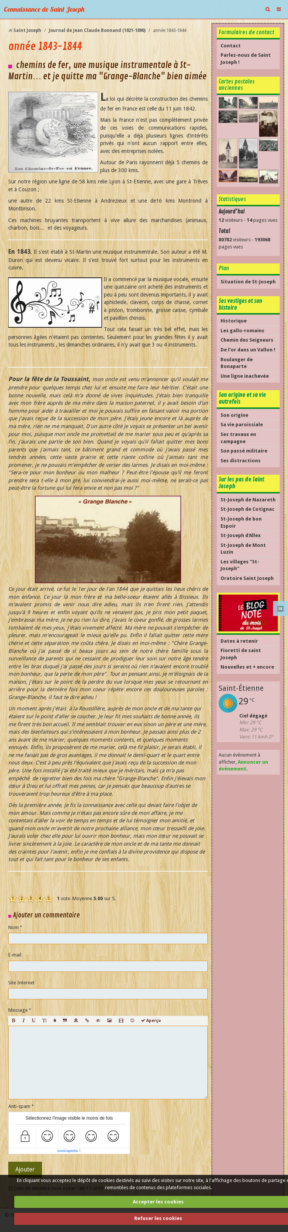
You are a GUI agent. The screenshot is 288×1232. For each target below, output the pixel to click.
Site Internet (21, 982)
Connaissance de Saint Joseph (44, 9)
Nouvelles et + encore (247, 667)
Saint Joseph (27, 30)
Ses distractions (240, 460)
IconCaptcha (67, 1151)
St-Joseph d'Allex (240, 535)
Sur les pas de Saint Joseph (241, 483)
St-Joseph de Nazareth (248, 499)
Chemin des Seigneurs (246, 340)
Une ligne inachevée (244, 376)
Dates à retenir (239, 641)
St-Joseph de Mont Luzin (243, 548)
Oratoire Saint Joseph (247, 578)
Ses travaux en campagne (238, 437)
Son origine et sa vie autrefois (242, 398)
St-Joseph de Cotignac (247, 509)
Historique (233, 321)
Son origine (234, 415)
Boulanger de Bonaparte (236, 363)
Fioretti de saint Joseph (240, 654)
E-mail (14, 955)
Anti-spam (19, 1106)
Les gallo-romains (242, 330)
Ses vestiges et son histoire (240, 304)
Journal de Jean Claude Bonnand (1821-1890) (97, 30)
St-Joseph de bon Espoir (241, 522)
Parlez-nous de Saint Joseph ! (245, 58)
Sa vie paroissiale (241, 424)
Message (18, 1010)
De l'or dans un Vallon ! (247, 350)
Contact (230, 45)
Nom (13, 927)
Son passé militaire (243, 451)
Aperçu (151, 1020)
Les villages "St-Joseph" (239, 565)
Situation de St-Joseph (248, 282)
